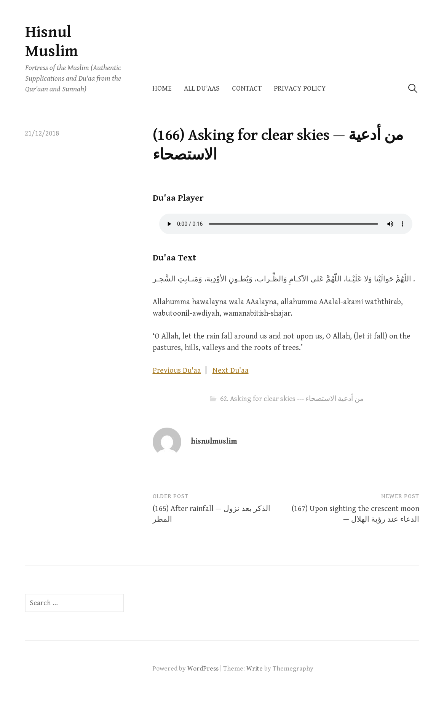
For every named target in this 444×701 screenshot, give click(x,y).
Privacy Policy (300, 89)
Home (162, 89)
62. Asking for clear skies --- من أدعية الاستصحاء (292, 399)
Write (254, 668)
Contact (247, 89)
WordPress (203, 668)
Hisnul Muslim (51, 42)
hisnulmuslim (214, 441)
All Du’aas (202, 89)
